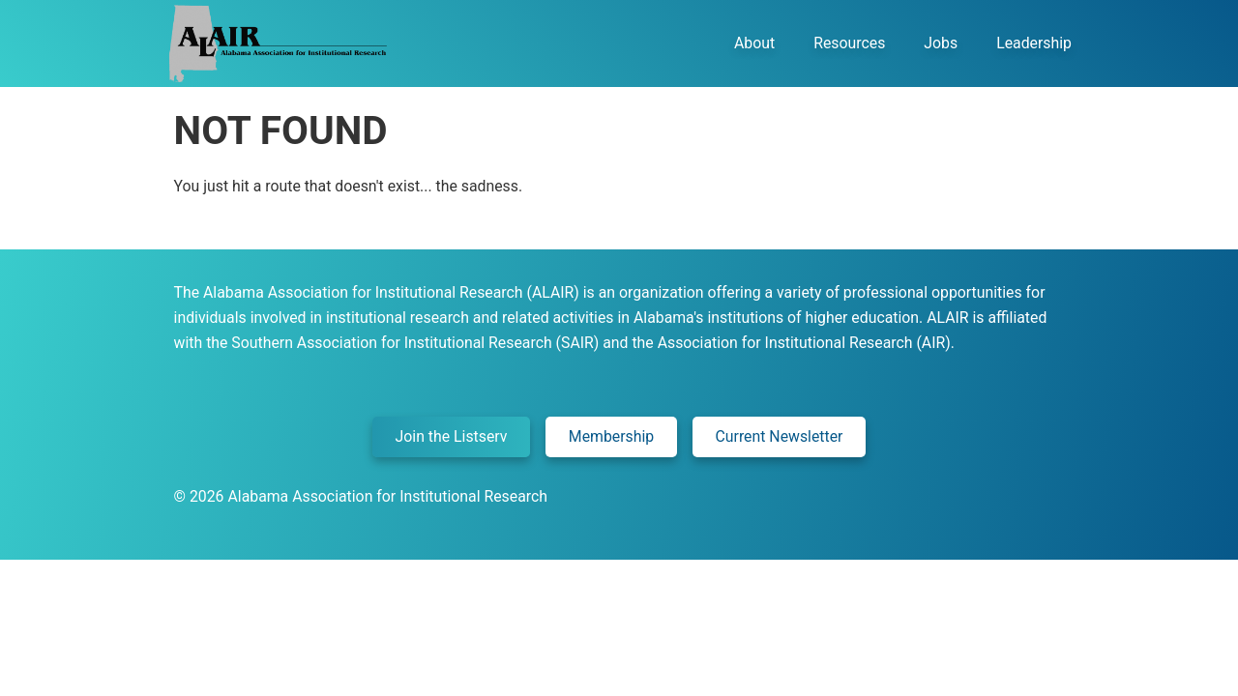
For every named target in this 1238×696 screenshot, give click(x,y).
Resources (849, 43)
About (754, 43)
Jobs (941, 43)
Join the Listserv (452, 436)
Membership (611, 436)
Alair (276, 43)
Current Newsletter (779, 436)
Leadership (1034, 43)
